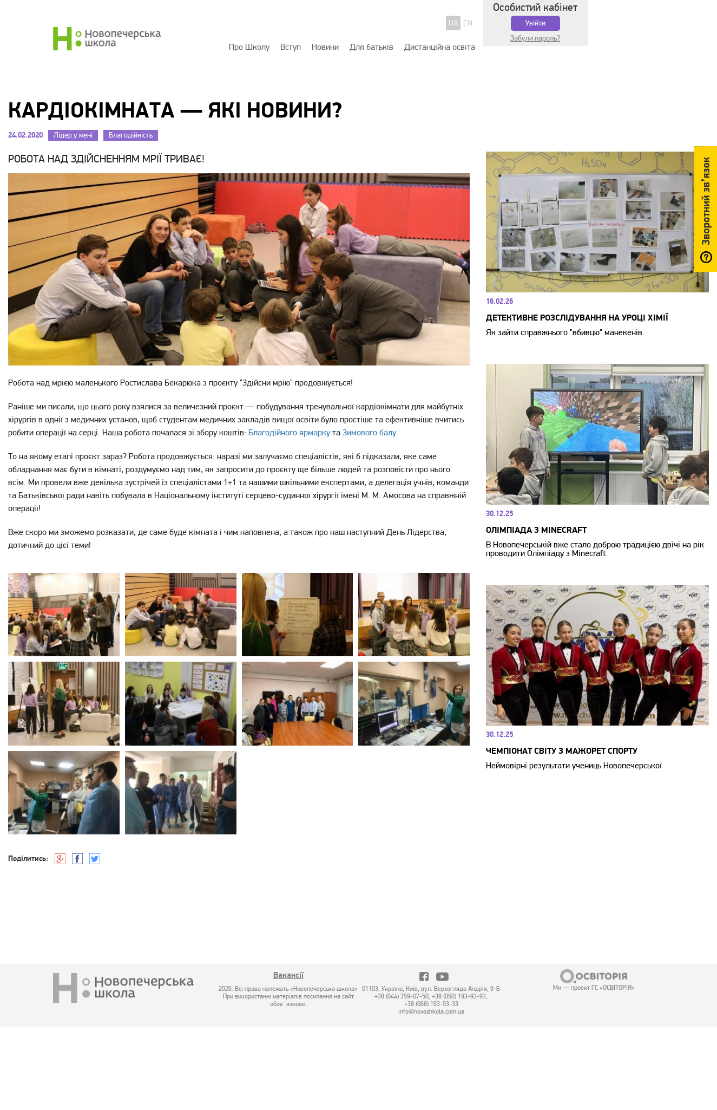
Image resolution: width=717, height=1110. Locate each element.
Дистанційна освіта (439, 47)
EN (467, 23)
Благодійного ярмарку (289, 432)
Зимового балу (369, 432)
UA (453, 23)
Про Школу (249, 47)
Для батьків (371, 47)
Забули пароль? (535, 38)
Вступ (290, 47)
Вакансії (288, 976)
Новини (325, 47)
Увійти (535, 23)
